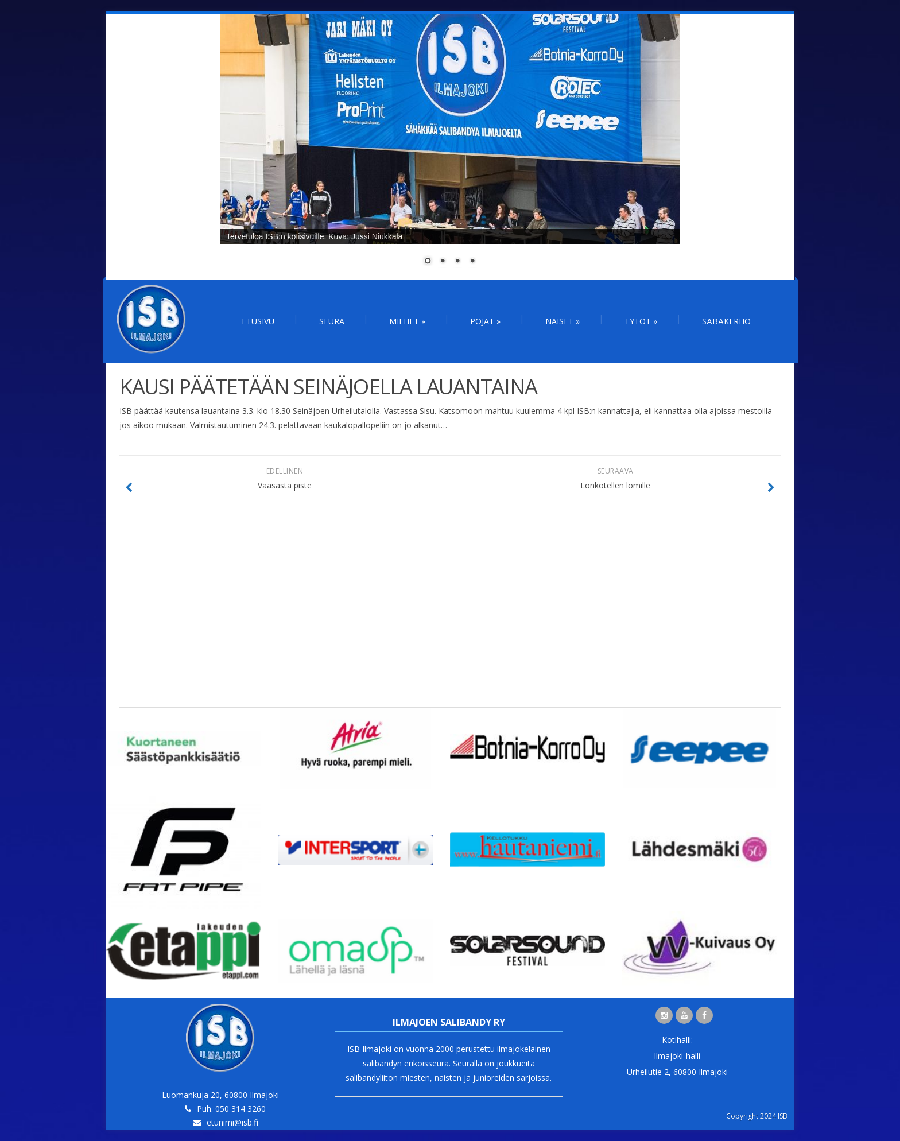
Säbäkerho (726, 321)
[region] (450, 147)
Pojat (485, 321)
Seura (331, 321)
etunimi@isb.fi (232, 1122)
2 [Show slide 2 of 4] (442, 261)
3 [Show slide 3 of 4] (457, 261)
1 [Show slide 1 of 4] (427, 261)
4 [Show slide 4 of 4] (472, 261)
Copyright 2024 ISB (757, 1116)
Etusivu (258, 321)
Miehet (407, 321)
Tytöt (640, 321)
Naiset (562, 321)
